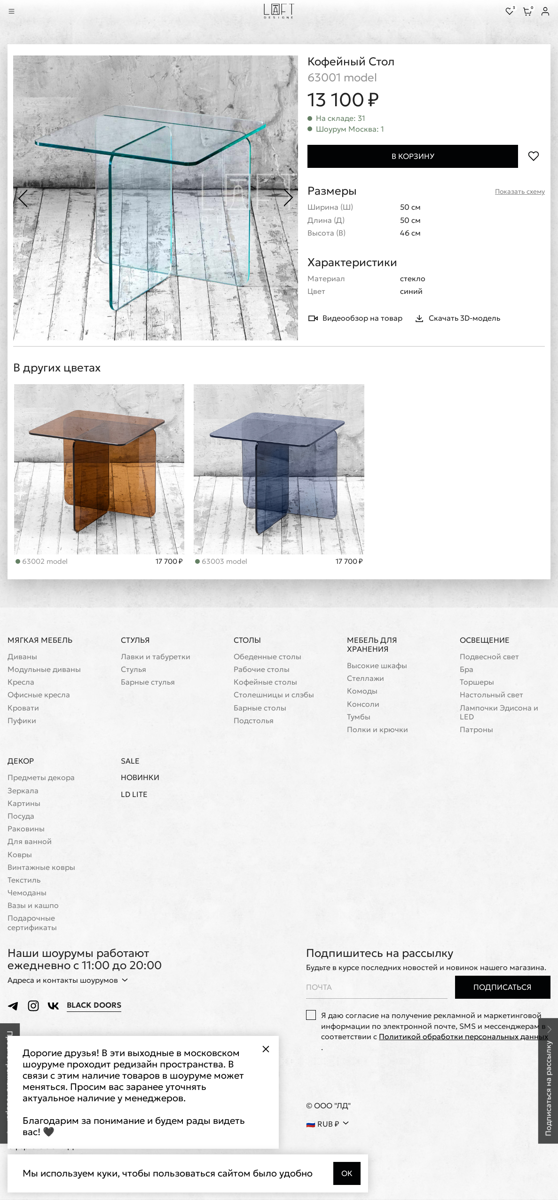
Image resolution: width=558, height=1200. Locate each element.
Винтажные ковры (41, 867)
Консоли (363, 704)
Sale (130, 761)
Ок (347, 1173)
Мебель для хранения (372, 645)
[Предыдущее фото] (22, 198)
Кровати (23, 708)
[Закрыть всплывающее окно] (265, 1049)
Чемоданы (27, 893)
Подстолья (254, 721)
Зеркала (23, 791)
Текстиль (24, 880)
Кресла (21, 682)
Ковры (20, 855)
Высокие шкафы (377, 666)
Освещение (485, 640)
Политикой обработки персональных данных (463, 1037)
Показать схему (520, 192)
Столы (247, 640)
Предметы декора (41, 778)
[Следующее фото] (288, 198)
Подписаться (502, 987)
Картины (24, 803)
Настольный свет (491, 695)
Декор (21, 761)
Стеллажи (365, 678)
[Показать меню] (11, 11)
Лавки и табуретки (155, 657)
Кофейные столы (265, 682)
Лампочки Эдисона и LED (499, 713)
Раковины (26, 829)
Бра (466, 669)
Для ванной (30, 841)
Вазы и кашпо (33, 905)
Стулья (135, 640)
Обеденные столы (267, 657)
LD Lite (134, 794)
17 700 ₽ (169, 562)
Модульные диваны (44, 669)
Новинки (140, 778)
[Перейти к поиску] (24, 11)
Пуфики (22, 721)
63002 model (221, 561)
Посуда (21, 816)
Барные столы (260, 708)
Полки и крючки (377, 730)
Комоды (362, 691)
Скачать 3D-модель (457, 318)
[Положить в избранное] (533, 156)
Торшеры (477, 682)
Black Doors (94, 1005)
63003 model (42, 561)
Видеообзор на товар (354, 318)
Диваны (22, 657)
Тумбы (358, 717)
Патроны (476, 730)
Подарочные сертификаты (32, 923)
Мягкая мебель (40, 640)
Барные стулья (148, 682)
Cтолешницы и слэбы (274, 695)
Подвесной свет (489, 657)
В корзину (413, 156)
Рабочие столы (262, 669)
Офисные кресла (39, 695)
